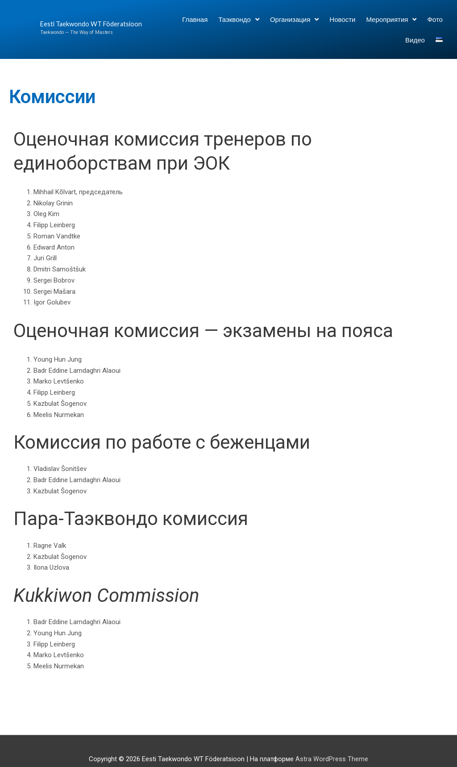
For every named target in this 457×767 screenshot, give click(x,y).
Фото (434, 19)
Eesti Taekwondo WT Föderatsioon (71, 24)
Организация (294, 19)
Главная (195, 19)
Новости (342, 19)
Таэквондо (238, 19)
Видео (415, 40)
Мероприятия (391, 19)
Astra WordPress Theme (331, 759)
